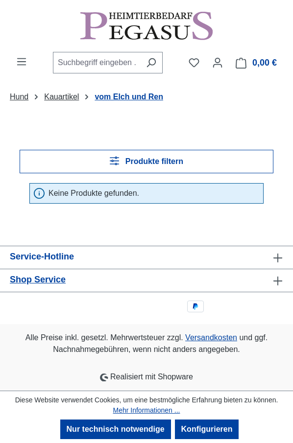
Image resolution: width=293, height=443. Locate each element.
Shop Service (38, 279)
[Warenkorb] (256, 63)
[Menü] (21, 61)
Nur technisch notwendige (116, 429)
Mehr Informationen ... (146, 410)
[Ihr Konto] (217, 62)
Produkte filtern (146, 160)
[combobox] (96, 62)
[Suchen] (151, 62)
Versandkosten (211, 337)
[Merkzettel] (194, 62)
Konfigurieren (207, 429)
